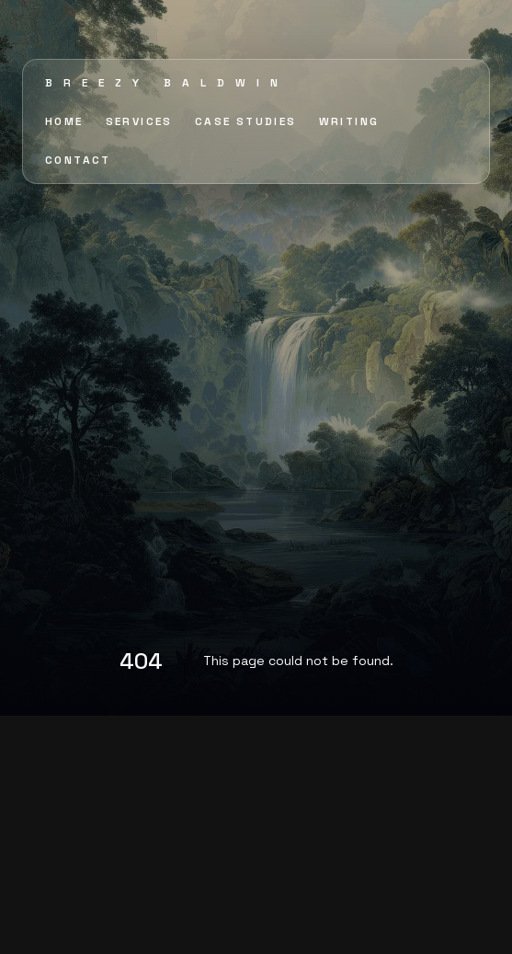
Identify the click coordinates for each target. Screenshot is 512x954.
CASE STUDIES (246, 121)
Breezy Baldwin (167, 82)
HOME (64, 121)
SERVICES (139, 121)
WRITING (349, 121)
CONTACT (78, 160)
